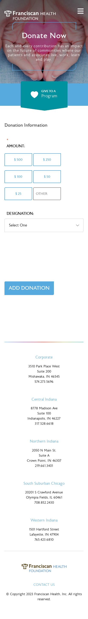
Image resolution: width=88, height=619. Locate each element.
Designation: (20, 213)
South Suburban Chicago (44, 483)
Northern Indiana (44, 441)
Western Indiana (44, 520)
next (82, 94)
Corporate (44, 357)
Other (41, 194)
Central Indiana (44, 399)
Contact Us (44, 585)
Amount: (16, 146)
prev (6, 94)
